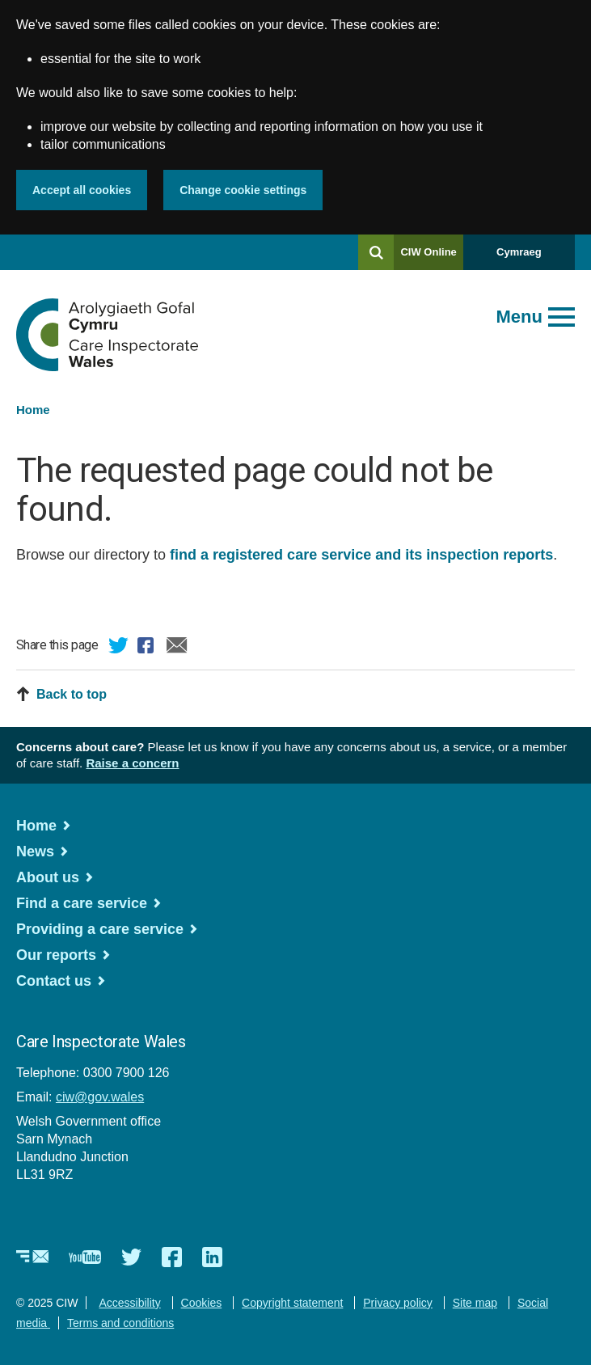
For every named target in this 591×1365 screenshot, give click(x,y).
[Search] (376, 252)
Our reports (56, 955)
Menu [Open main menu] (519, 316)
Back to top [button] (71, 694)
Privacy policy (398, 1302)
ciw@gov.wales (100, 1097)
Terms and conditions (120, 1322)
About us (47, 877)
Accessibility (129, 1302)
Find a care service (81, 903)
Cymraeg (519, 252)
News (35, 851)
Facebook (147, 647)
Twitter (118, 647)
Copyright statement (292, 1302)
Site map (475, 1302)
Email (177, 647)
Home (33, 409)
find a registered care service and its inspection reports (361, 555)
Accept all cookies (81, 190)
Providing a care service (100, 929)
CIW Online (428, 257)
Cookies (201, 1302)
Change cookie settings (242, 190)
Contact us (53, 981)
